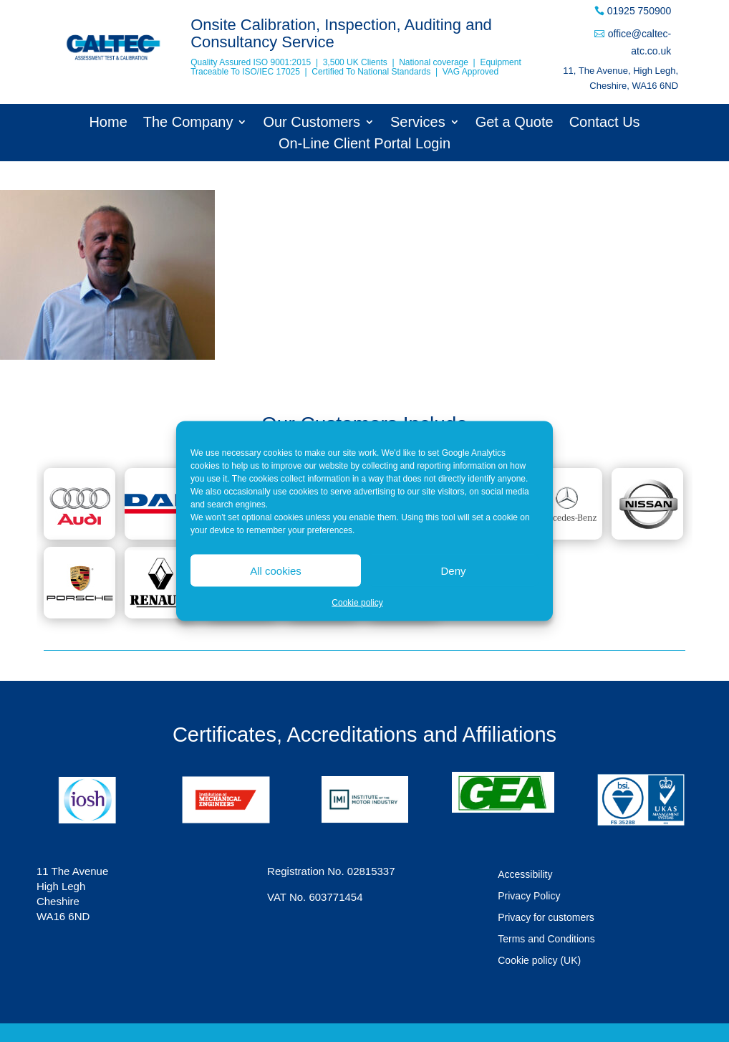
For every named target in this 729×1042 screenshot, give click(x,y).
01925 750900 (639, 10)
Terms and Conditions (546, 939)
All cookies (275, 570)
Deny (452, 570)
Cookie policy (357, 603)
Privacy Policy (529, 896)
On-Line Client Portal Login (364, 144)
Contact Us (604, 123)
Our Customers (311, 123)
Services (417, 123)
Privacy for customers (546, 917)
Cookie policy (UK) (539, 960)
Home (108, 123)
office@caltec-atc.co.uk (640, 42)
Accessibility (525, 874)
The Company (188, 123)
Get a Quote (514, 123)
